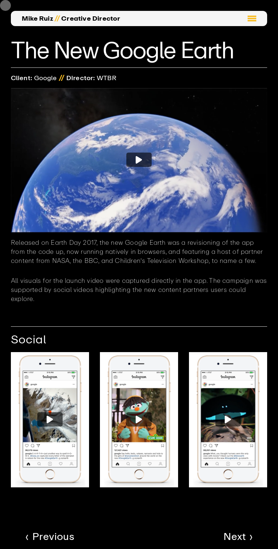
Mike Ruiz (37, 18)
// (57, 18)
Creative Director (90, 18)
